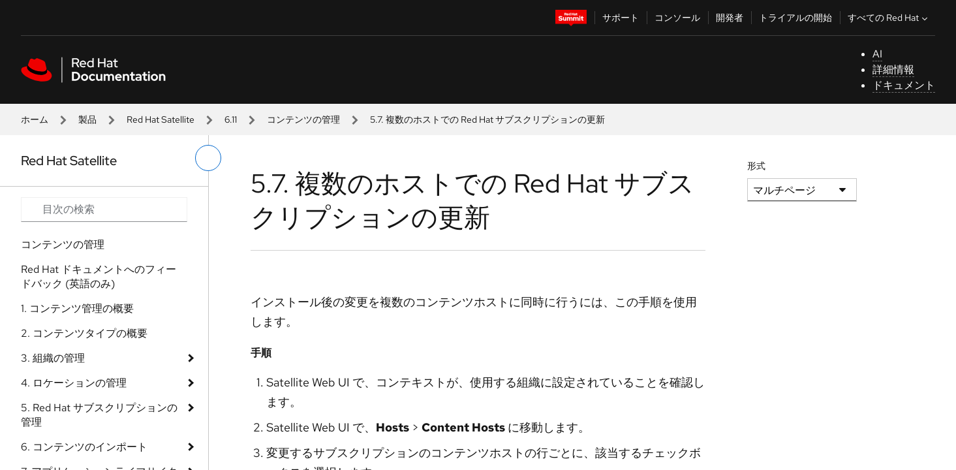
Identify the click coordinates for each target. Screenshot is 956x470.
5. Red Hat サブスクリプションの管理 (99, 415)
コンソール (677, 18)
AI (877, 54)
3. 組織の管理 (53, 358)
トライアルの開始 (795, 18)
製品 (87, 119)
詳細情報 (893, 69)
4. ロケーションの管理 (74, 383)
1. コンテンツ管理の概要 (77, 308)
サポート (620, 18)
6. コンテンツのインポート (84, 447)
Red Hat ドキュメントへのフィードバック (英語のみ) (98, 276)
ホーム (34, 119)
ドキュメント (903, 85)
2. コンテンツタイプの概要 (84, 333)
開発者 (729, 18)
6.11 (230, 119)
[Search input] (104, 209)
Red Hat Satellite (160, 119)
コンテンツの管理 (303, 119)
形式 (756, 166)
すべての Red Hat (889, 18)
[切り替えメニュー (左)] (208, 158)
